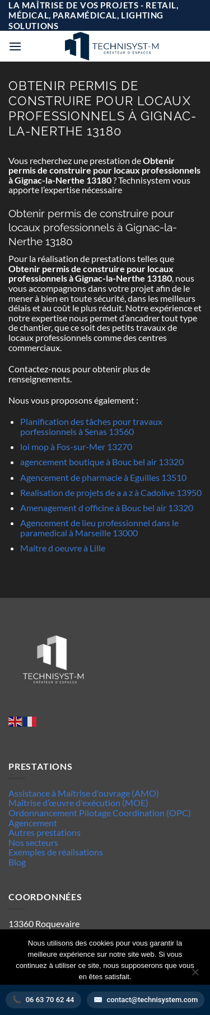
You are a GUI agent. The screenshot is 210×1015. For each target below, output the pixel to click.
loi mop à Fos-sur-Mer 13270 (76, 446)
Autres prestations (44, 832)
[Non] (195, 975)
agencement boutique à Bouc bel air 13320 (102, 461)
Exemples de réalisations (55, 851)
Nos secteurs (33, 842)
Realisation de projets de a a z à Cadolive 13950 (111, 492)
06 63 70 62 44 (50, 999)
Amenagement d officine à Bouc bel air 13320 (106, 507)
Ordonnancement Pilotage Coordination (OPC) (99, 812)
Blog (17, 862)
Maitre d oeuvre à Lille (62, 547)
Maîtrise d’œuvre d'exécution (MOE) (78, 802)
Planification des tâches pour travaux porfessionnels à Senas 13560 (91, 426)
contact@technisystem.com (152, 999)
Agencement (32, 822)
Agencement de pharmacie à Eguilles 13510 (103, 477)
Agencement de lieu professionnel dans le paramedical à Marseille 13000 (99, 527)
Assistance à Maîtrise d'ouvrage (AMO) (83, 793)
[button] (15, 46)
